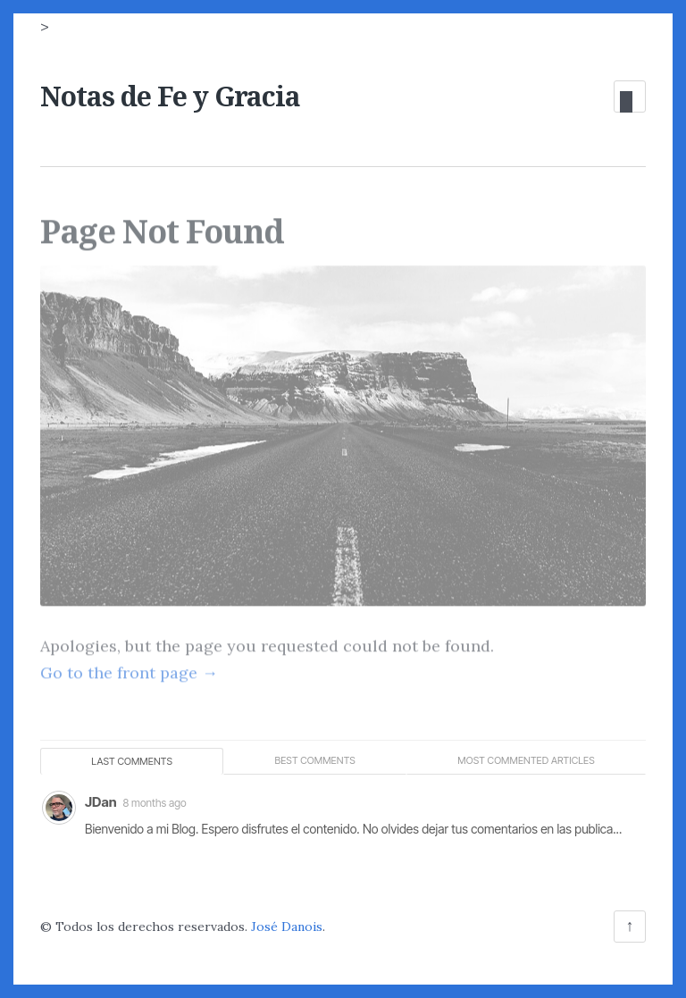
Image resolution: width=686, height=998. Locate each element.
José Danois (286, 926)
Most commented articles (526, 760)
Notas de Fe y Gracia (170, 96)
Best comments (314, 760)
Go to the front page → (129, 668)
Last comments (131, 761)
